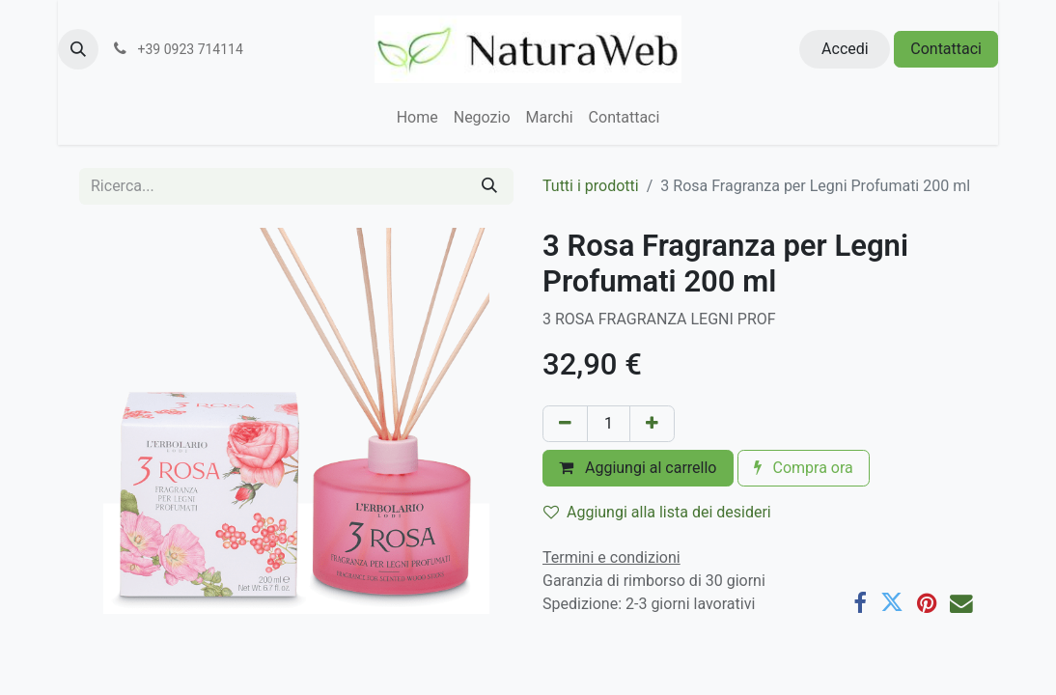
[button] (78, 49)
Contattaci (946, 49)
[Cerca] (489, 186)
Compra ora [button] (803, 468)
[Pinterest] (926, 603)
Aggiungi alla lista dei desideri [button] (657, 512)
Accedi (845, 49)
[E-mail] (961, 603)
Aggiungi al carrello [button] (638, 468)
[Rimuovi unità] (565, 423)
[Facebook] (860, 603)
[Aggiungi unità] (652, 423)
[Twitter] (891, 603)
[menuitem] (417, 117)
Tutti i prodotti (590, 186)
